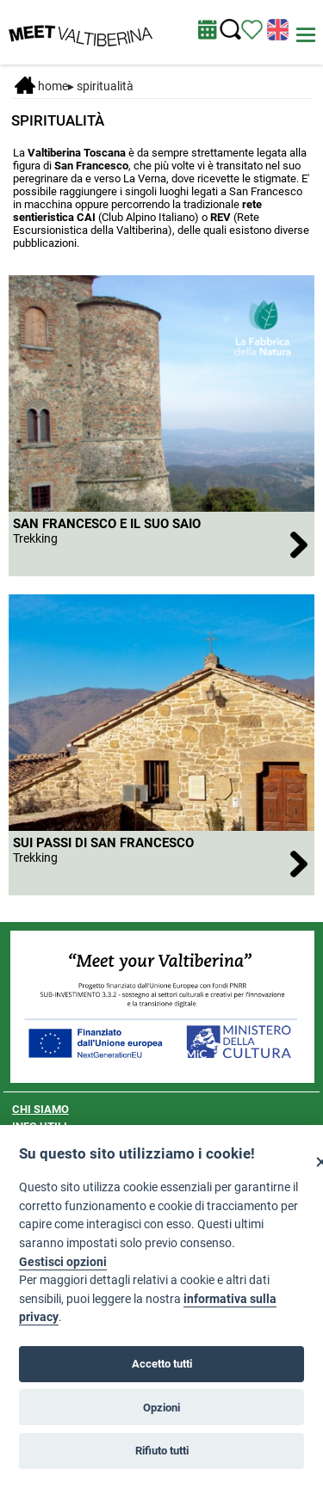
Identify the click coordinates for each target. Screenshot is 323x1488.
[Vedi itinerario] (252, 28)
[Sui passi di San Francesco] (162, 863)
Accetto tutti (162, 1363)
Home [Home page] (41, 86)
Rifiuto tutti (162, 1450)
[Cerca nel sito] (230, 29)
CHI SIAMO (40, 1109)
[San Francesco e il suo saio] (162, 544)
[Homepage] (80, 31)
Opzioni (161, 1407)
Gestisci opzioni (63, 1262)
